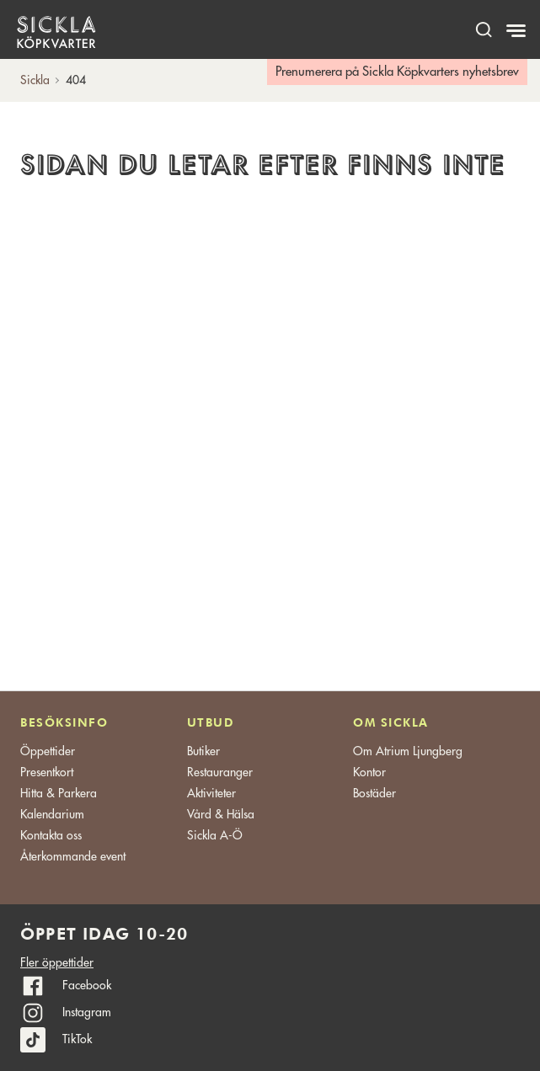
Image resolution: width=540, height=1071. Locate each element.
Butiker (203, 751)
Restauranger (220, 772)
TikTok (77, 1039)
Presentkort (46, 772)
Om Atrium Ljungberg (407, 751)
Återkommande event (73, 856)
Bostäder (374, 793)
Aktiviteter (211, 793)
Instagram (86, 1012)
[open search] (483, 29)
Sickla (35, 80)
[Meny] (517, 31)
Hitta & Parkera (58, 793)
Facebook (86, 985)
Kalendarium (52, 814)
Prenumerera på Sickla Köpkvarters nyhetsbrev (397, 72)
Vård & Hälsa (220, 814)
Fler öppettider (57, 962)
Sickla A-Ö (215, 835)
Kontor (369, 772)
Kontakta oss (51, 835)
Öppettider (47, 751)
